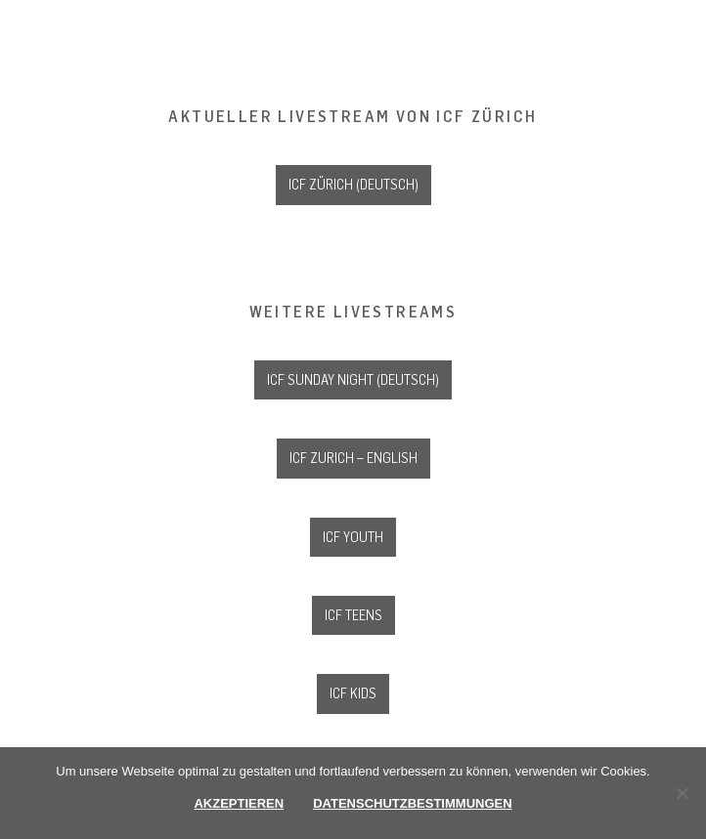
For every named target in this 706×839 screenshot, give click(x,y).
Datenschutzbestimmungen (412, 803)
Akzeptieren (239, 803)
